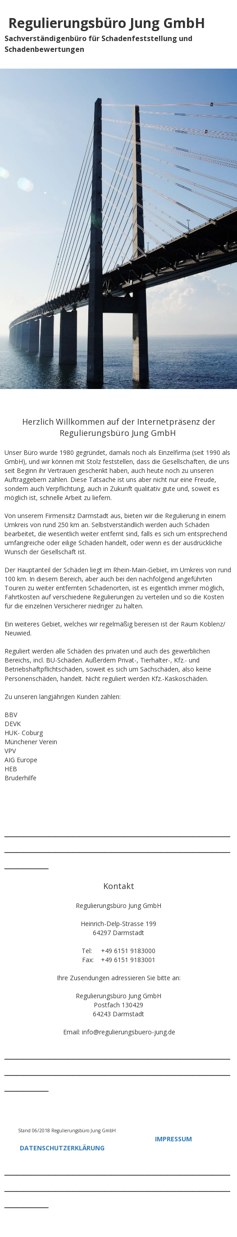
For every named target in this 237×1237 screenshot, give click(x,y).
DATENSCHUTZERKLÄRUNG (62, 1148)
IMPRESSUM (173, 1139)
